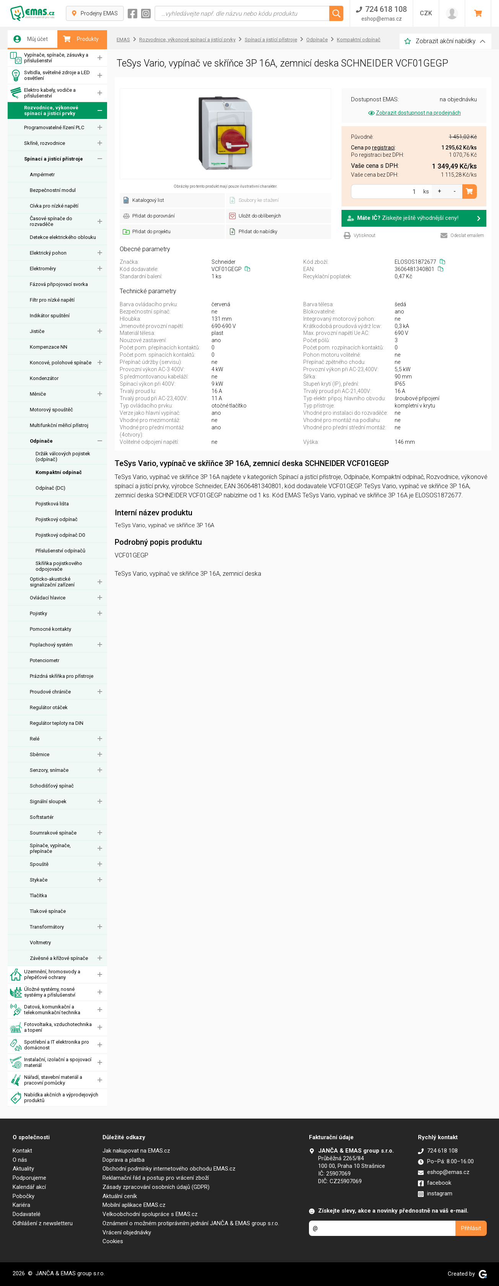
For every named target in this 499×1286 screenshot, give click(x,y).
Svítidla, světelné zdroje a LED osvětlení (50, 75)
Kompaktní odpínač (59, 472)
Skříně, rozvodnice (44, 143)
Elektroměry (43, 268)
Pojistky (38, 613)
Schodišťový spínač (52, 786)
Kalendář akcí (29, 1187)
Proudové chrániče (50, 692)
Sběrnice (39, 754)
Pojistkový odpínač (57, 519)
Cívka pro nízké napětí (54, 206)
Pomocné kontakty (50, 629)
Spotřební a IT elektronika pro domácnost (49, 1045)
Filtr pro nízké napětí (52, 300)
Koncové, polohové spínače (60, 362)
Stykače (38, 880)
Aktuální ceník (119, 1196)
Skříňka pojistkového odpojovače (59, 566)
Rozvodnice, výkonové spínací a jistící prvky (44, 111)
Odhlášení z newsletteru (43, 1223)
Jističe (37, 331)
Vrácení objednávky (126, 1232)
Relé (34, 739)
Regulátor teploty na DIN (56, 723)
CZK (426, 13)
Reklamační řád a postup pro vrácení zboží (155, 1177)
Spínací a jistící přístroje (53, 159)
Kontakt (22, 1150)
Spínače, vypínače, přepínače (50, 848)
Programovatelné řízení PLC (54, 127)
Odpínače (41, 441)
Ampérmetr (42, 174)
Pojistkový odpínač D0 (60, 535)
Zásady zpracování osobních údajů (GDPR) (156, 1187)
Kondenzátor (44, 378)
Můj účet (30, 39)
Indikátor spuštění (50, 315)
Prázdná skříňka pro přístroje (61, 676)
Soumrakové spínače (53, 833)
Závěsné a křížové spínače (59, 958)
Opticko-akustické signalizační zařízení (52, 582)
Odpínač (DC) (50, 488)
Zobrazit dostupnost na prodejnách (414, 113)
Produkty (81, 39)
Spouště (39, 864)
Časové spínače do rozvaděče (51, 221)
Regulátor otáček (49, 707)
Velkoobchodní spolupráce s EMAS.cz (150, 1214)
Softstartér (42, 817)
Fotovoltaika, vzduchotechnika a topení (51, 1027)
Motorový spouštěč (51, 409)
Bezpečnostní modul (53, 190)
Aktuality (23, 1168)
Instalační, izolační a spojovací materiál (50, 1062)
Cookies (112, 1241)
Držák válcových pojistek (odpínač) (63, 456)
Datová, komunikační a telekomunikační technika (45, 1010)
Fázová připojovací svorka (59, 284)
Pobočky (23, 1196)
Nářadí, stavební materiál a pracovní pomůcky (46, 1080)
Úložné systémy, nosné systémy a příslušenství (42, 992)
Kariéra (21, 1205)
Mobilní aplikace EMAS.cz (134, 1205)
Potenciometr (44, 660)
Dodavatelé (27, 1214)
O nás (20, 1159)
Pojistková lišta (52, 504)
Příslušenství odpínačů (60, 551)
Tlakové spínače (48, 911)
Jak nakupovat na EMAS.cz (136, 1150)
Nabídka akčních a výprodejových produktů (54, 1098)
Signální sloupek (48, 801)
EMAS (123, 39)
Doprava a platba (123, 1159)
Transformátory (47, 927)
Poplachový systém (51, 645)
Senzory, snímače (49, 770)
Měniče (38, 394)
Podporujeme (29, 1177)
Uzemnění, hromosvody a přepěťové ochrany (45, 975)
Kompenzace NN (48, 347)
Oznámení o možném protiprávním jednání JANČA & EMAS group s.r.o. (190, 1223)
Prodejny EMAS (95, 13)
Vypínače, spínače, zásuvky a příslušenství (49, 58)
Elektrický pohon (48, 253)
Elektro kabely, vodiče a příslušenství (43, 93)
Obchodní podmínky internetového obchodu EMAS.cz (169, 1168)
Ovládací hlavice (47, 598)
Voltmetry (40, 942)
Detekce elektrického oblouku (63, 237)
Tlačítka (38, 895)
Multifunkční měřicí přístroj (59, 425)
